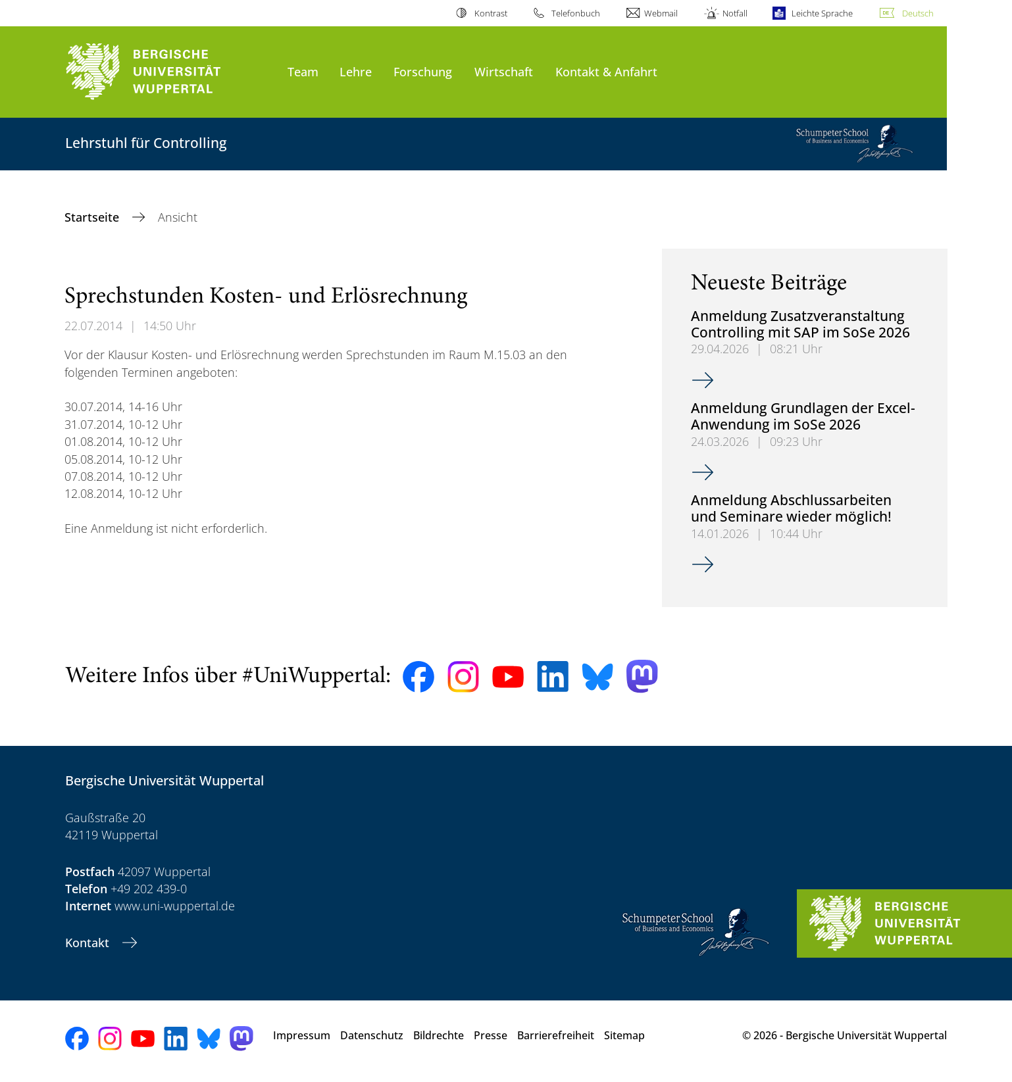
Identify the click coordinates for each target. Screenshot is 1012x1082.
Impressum (301, 1035)
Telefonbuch (575, 13)
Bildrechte (438, 1035)
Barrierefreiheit (555, 1035)
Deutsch (918, 13)
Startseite (93, 217)
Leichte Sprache (822, 13)
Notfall (734, 13)
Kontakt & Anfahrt (606, 71)
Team (303, 71)
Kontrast (490, 13)
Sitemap (624, 1035)
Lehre (356, 71)
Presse (490, 1035)
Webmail (661, 13)
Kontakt (89, 942)
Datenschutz (371, 1035)
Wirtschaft (503, 71)
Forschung (422, 71)
